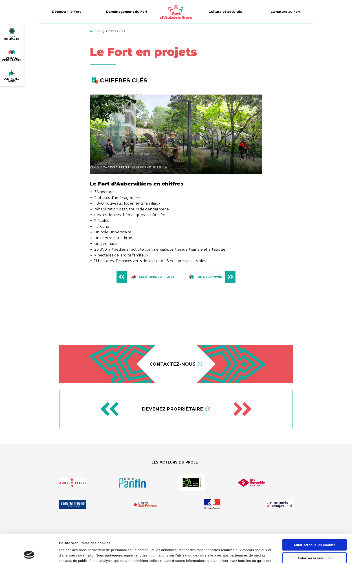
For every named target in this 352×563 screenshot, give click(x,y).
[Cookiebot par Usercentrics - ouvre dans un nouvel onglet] (29, 554)
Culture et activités (225, 12)
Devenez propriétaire (176, 409)
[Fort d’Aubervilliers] (176, 11)
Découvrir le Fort (66, 12)
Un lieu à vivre (211, 277)
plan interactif (12, 33)
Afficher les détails (247, 554)
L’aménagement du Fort (126, 12)
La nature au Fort (286, 12)
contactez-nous (11, 75)
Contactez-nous (176, 364)
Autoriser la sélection (314, 531)
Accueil (95, 31)
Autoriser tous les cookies (314, 518)
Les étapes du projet (145, 277)
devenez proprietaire (11, 54)
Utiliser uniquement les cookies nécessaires (314, 546)
